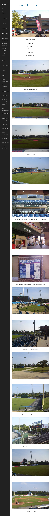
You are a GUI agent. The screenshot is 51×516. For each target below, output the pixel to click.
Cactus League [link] (4, 13)
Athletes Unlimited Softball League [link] (5, 77)
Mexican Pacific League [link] (5, 81)
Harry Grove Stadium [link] (5, 38)
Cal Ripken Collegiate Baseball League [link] (4, 96)
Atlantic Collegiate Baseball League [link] (5, 91)
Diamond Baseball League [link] (5, 106)
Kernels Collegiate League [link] (5, 118)
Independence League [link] (5, 115)
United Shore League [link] (4, 68)
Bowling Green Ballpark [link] (5, 31)
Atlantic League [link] (4, 58)
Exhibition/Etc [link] (3, 75)
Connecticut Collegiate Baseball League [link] (5, 101)
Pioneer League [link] (4, 63)
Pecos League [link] (3, 70)
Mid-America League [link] (4, 120)
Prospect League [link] (4, 136)
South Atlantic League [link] (4, 28)
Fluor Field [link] (3, 35)
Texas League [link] (3, 21)
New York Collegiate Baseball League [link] (4, 124)
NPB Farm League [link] (4, 86)
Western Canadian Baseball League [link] (5, 143)
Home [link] (2, 8)
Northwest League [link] (4, 26)
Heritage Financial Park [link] (5, 40)
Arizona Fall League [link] (4, 53)
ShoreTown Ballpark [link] (5, 45)
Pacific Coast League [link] (4, 18)
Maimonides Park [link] (4, 41)
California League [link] (4, 48)
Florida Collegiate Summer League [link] (5, 108)
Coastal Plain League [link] (4, 99)
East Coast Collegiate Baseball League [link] (4, 104)
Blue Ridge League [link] (4, 93)
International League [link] (4, 16)
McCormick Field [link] (4, 43)
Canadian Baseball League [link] (5, 65)
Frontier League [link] (4, 60)
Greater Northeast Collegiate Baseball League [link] (5, 113)
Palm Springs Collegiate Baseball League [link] (5, 132)
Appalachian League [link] (4, 89)
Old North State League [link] (5, 128)
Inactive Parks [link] (3, 146)
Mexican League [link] (4, 79)
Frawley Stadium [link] (4, 36)
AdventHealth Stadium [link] (5, 30)
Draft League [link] (3, 55)
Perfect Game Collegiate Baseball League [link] (5, 134)
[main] (30, 5)
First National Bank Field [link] (5, 33)
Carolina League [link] (4, 50)
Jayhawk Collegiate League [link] (5, 116)
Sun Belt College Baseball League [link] (5, 138)
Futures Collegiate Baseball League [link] (5, 110)
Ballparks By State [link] (4, 148)
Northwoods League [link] (4, 126)
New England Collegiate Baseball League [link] (5, 122)
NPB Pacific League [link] (4, 84)
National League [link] (4, 11)
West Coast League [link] (4, 140)
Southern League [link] (4, 23)
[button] (50, 1)
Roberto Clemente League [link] (5, 73)
